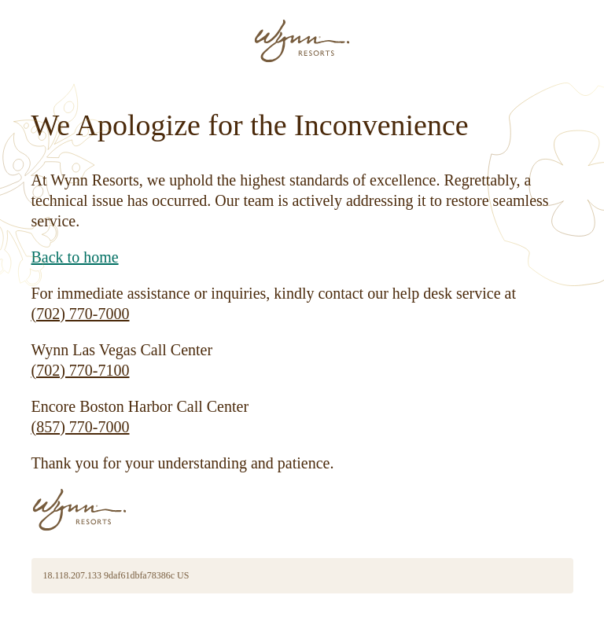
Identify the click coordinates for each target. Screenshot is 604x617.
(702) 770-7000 (80, 313)
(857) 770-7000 (80, 426)
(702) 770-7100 (80, 370)
